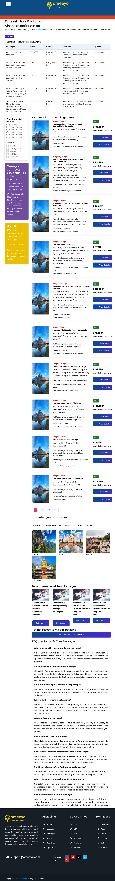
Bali (102, 843)
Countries (51, 843)
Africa (89, 525)
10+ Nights (14, 157)
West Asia (51, 525)
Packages (51, 833)
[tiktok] (79, 857)
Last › (55, 510)
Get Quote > (41, 623)
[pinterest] (67, 859)
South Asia (38, 525)
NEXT (48, 510)
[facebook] (67, 857)
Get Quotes (99, 52)
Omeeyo (23, 878)
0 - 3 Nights (14, 146)
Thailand (77, 843)
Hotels (49, 838)
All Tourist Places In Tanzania (71, 635)
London (104, 838)
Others (80, 525)
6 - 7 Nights (14, 151)
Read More (9, 36)
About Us (50, 829)
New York (105, 824)
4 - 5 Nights (14, 149)
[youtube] (73, 857)
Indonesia (78, 847)
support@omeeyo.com (25, 857)
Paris (103, 829)
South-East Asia (66, 525)
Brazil (76, 833)
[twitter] (85, 857)
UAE (75, 824)
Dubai (103, 833)
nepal (89, 554)
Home (49, 824)
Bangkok (104, 847)
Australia (77, 838)
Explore (50, 847)
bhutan (35, 554)
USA (75, 829)
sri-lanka (36, 580)
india (61, 554)
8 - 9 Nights (14, 154)
